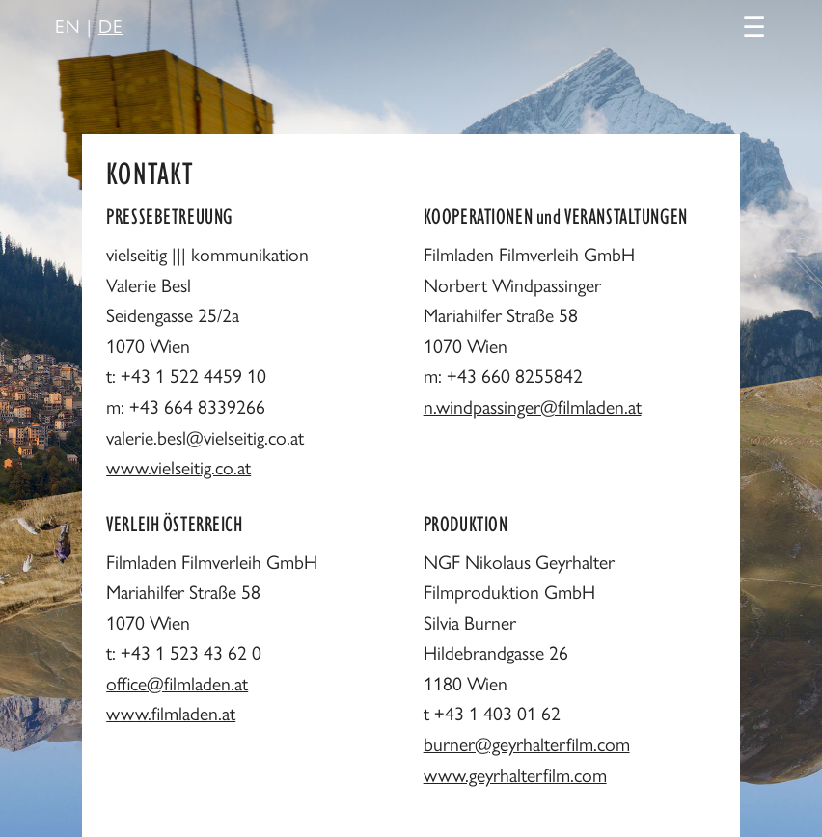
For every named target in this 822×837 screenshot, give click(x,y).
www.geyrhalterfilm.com (515, 774)
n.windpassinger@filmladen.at (533, 405)
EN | (89, 25)
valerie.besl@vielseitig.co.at (205, 436)
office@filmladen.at (177, 682)
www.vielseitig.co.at (178, 466)
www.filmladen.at (170, 712)
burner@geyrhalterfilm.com (527, 743)
